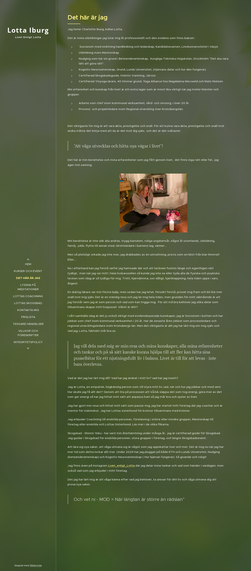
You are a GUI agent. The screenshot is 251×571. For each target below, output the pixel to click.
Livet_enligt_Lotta (121, 465)
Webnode (36, 565)
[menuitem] (28, 264)
